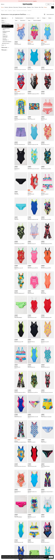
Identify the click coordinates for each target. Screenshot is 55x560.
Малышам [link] (4, 49)
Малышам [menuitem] (21, 7)
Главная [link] (2, 10)
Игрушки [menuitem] (36, 7)
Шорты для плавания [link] (7, 41)
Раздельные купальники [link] (5, 36)
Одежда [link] (14, 10)
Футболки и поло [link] (5, 43)
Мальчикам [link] (4, 47)
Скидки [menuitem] (45, 7)
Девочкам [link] (10, 10)
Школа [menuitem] (2, 7)
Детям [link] (6, 10)
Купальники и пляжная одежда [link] (22, 10)
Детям (3, 4)
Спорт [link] (2, 45)
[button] (27, 1)
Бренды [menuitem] (24, 7)
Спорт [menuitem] (32, 7)
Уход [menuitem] (42, 7)
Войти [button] (49, 4)
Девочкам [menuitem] (11, 7)
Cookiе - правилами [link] (40, 557)
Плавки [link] (4, 34)
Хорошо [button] (51, 556)
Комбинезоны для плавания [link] (6, 32)
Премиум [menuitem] (29, 7)
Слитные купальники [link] (5, 39)
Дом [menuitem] (40, 7)
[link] (27, 4)
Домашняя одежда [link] (5, 23)
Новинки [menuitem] (6, 7)
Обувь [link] (2, 20)
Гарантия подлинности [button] (50, 14)
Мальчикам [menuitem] (15, 7)
